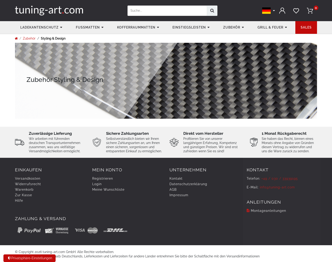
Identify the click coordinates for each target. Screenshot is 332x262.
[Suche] (212, 11)
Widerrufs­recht (28, 184)
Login (97, 184)
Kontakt (176, 178)
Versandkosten (27, 178)
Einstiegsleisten (189, 27)
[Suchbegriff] (167, 11)
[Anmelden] (282, 10)
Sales (306, 27)
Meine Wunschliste (108, 189)
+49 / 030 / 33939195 (279, 178)
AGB (173, 189)
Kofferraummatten (136, 27)
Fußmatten (88, 27)
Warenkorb (24, 189)
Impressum (178, 195)
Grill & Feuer (270, 27)
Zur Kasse (23, 195)
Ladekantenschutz (39, 27)
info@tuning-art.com (277, 187)
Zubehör (231, 27)
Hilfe (19, 200)
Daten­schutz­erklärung (188, 184)
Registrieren (102, 178)
